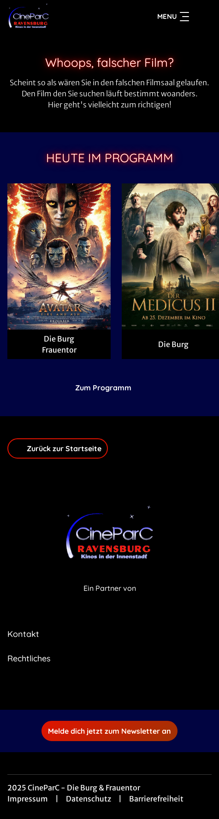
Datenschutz (88, 798)
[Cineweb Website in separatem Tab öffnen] (109, 598)
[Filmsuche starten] (202, 16)
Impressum (27, 798)
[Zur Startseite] (63, 16)
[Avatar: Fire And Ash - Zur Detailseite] (59, 256)
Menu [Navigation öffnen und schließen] (173, 16)
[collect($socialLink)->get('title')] (99, 689)
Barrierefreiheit (156, 798)
